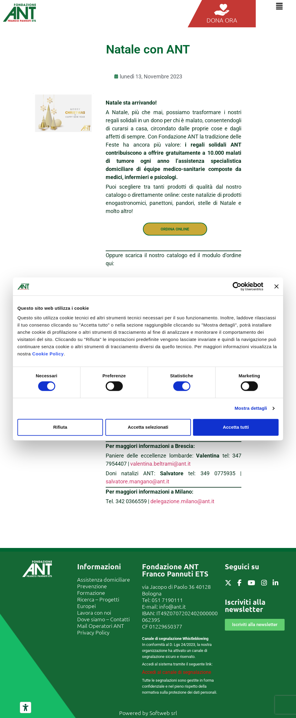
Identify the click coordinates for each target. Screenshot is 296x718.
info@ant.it (172, 606)
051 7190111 (167, 599)
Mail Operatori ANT (100, 625)
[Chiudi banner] (276, 286)
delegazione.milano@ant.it (182, 501)
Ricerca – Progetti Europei (98, 602)
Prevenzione (92, 586)
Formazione (91, 592)
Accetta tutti (236, 427)
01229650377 (165, 626)
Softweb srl (163, 712)
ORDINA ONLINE (175, 229)
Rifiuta (60, 427)
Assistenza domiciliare (103, 579)
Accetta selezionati (148, 427)
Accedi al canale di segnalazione (176, 672)
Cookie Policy (48, 353)
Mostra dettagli (250, 408)
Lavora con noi (94, 612)
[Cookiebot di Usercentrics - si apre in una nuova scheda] (237, 286)
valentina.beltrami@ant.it (160, 464)
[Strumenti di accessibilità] (25, 707)
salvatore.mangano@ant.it (137, 481)
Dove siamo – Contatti (103, 619)
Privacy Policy (93, 632)
